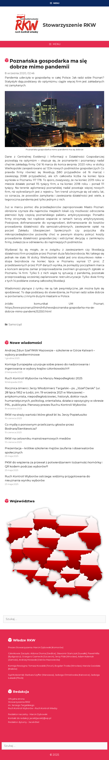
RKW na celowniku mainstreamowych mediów (38, 438)
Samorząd (15, 324)
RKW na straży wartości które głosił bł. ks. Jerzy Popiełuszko (46, 414)
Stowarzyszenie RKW (69, 25)
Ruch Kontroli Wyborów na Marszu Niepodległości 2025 (43, 378)
